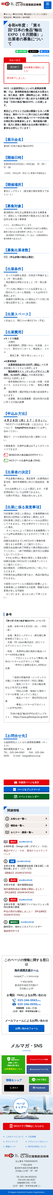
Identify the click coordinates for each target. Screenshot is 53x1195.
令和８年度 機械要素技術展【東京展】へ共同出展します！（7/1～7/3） (26, 867)
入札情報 (32, 1136)
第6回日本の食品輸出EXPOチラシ (26, 454)
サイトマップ (12, 1141)
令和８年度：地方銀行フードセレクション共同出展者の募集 (26, 905)
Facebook (39, 1087)
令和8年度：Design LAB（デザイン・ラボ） (26, 846)
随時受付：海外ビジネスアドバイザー (23, 926)
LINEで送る (39, 1080)
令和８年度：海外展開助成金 (18, 884)
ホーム (8, 14)
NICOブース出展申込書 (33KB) (24, 460)
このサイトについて (15, 1136)
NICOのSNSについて (37, 1146)
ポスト (14, 1087)
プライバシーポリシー (38, 1141)
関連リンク (11, 1146)
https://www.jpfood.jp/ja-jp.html (30, 717)
